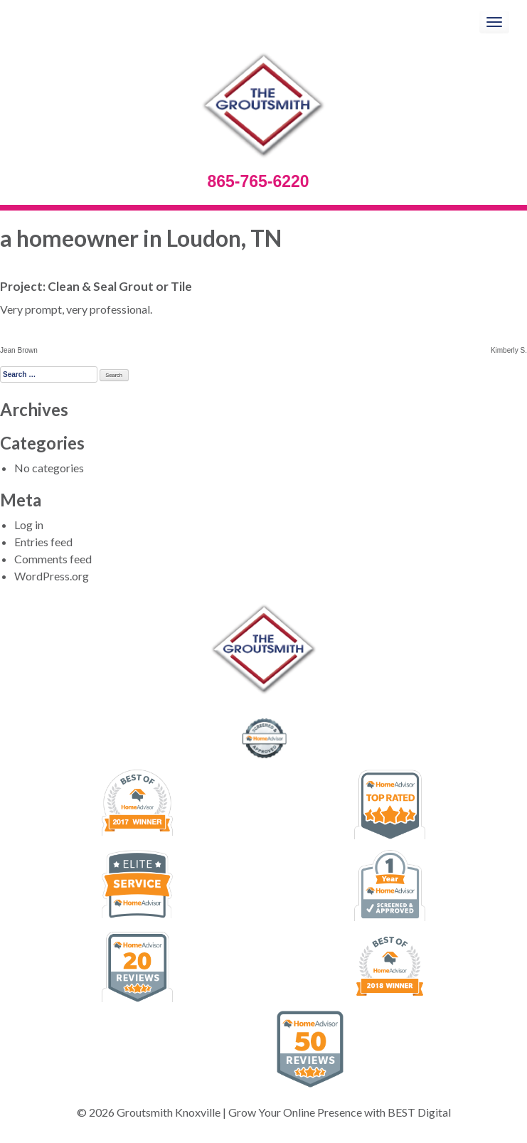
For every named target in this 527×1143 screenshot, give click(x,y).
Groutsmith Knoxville (168, 1112)
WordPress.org (51, 576)
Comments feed (53, 558)
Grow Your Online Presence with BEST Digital (339, 1112)
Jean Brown (19, 350)
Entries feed (43, 541)
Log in (28, 524)
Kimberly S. (509, 350)
